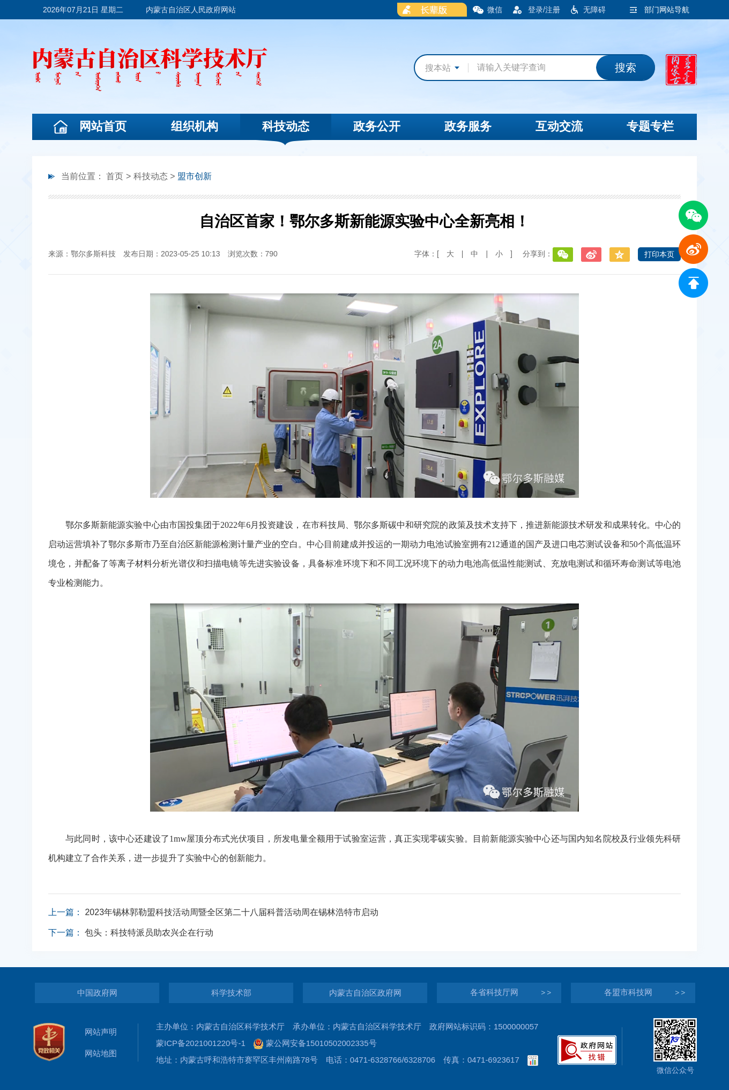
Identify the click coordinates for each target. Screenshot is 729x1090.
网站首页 (103, 126)
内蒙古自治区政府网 (365, 992)
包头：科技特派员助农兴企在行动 (149, 932)
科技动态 (285, 126)
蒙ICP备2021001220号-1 (201, 1043)
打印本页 (659, 254)
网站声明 (101, 1031)
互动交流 (559, 126)
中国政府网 (97, 992)
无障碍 (594, 9)
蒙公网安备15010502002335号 (315, 1043)
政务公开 (376, 126)
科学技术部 (231, 992)
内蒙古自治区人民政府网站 (191, 9)
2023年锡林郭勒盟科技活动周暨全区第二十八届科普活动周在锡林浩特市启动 (231, 912)
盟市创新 (194, 176)
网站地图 (101, 1053)
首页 (114, 176)
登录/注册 (544, 9)
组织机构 (194, 126)
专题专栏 (650, 126)
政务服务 (468, 126)
